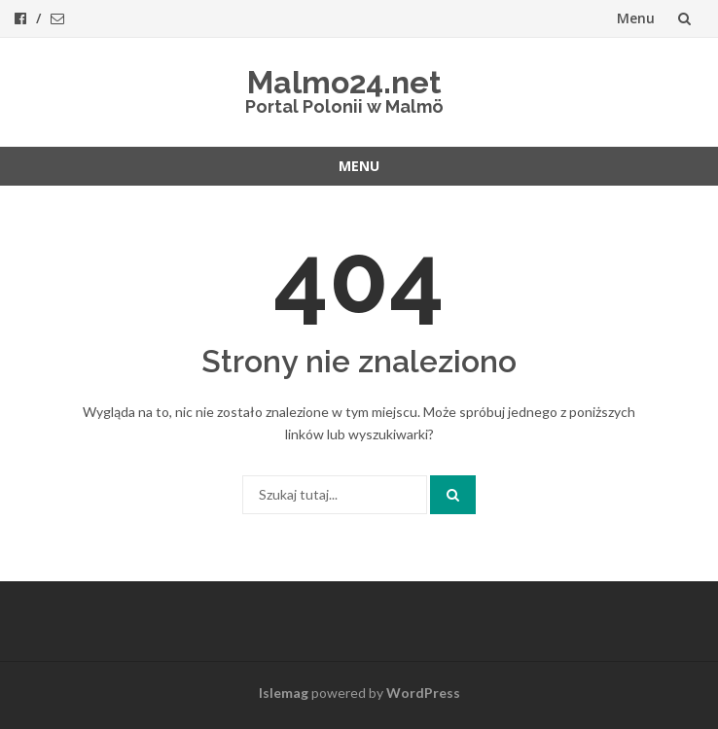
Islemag (283, 692)
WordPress (423, 692)
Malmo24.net (344, 82)
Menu (636, 18)
